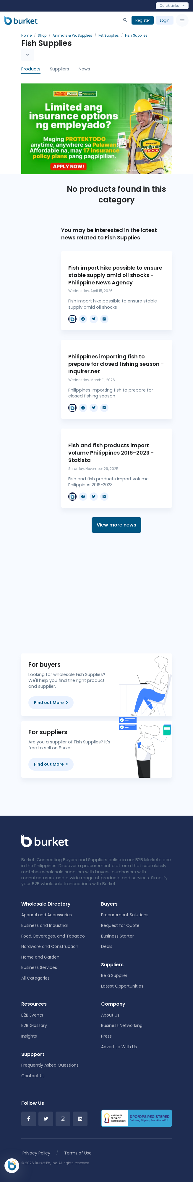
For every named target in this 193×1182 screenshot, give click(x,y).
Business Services (39, 967)
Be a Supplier (114, 975)
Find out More (51, 703)
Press (106, 1036)
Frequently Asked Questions (50, 1065)
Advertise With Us (119, 1047)
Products (30, 69)
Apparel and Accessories (46, 915)
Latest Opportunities (122, 986)
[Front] (45, 841)
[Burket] (21, 20)
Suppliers (59, 69)
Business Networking (121, 1025)
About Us (110, 1015)
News (84, 69)
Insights (29, 1036)
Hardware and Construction (49, 946)
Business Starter (117, 936)
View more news (116, 524)
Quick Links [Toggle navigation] (172, 5)
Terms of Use (78, 1153)
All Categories (35, 978)
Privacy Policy (36, 1153)
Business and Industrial (44, 925)
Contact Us (33, 1076)
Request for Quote (120, 925)
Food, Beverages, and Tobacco (53, 936)
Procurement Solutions (124, 915)
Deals (106, 946)
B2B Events (32, 1015)
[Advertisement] (116, 593)
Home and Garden (40, 957)
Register (142, 20)
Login (165, 20)
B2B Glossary (34, 1025)
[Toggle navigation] (182, 20)
